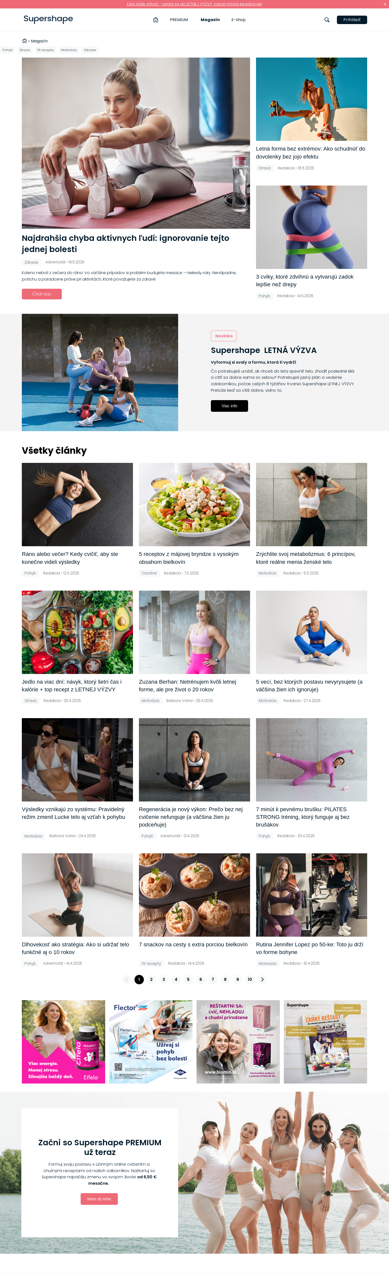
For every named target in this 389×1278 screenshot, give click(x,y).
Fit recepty (45, 50)
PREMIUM (179, 20)
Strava (25, 50)
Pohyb (7, 50)
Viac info (229, 406)
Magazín (210, 20)
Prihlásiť (352, 20)
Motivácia (69, 50)
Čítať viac (41, 294)
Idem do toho (99, 1199)
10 (250, 979)
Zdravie (90, 50)
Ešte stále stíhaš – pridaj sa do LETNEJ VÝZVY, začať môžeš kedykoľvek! (194, 4)
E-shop (238, 20)
